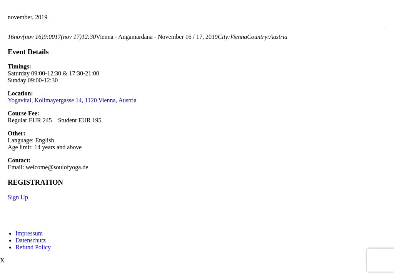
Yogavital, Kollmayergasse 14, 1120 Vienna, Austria (72, 100)
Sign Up (18, 197)
